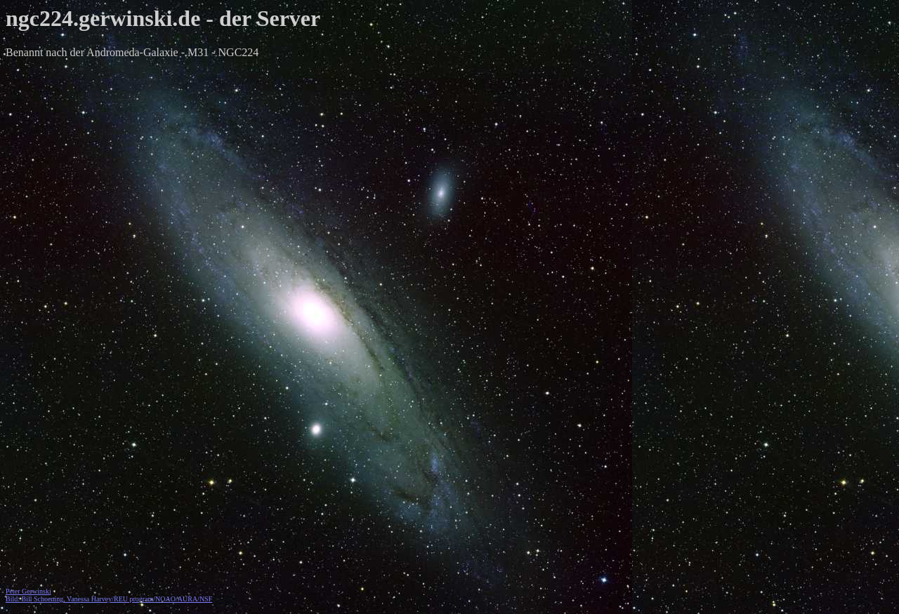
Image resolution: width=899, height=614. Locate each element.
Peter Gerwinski (28, 591)
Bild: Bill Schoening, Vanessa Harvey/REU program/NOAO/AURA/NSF (109, 599)
